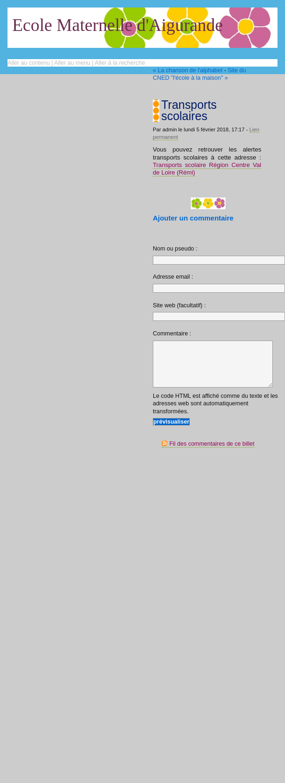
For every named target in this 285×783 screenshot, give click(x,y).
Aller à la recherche (120, 63)
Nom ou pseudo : (175, 248)
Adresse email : (173, 277)
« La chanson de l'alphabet (188, 70)
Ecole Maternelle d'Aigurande (117, 25)
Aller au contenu (29, 63)
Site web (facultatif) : (179, 305)
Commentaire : (172, 333)
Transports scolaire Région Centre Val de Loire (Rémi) (207, 168)
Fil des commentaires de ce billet (212, 453)
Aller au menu (72, 63)
